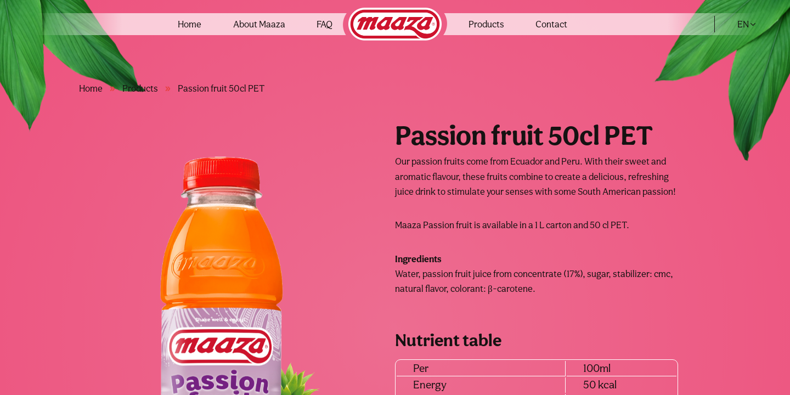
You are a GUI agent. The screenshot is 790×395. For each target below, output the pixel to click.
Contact (551, 24)
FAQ (324, 24)
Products (486, 24)
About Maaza (259, 24)
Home (189, 24)
